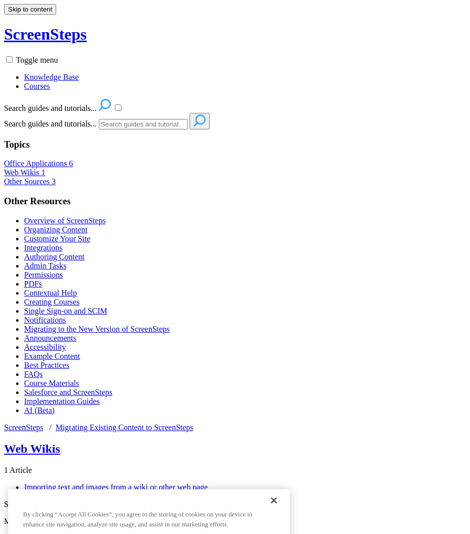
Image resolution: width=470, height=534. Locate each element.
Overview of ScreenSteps (65, 220)
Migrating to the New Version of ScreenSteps (97, 329)
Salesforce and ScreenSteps (68, 392)
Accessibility (45, 347)
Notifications (45, 320)
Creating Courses (52, 302)
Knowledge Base (51, 77)
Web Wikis (24, 172)
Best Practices (46, 365)
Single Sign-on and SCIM (65, 311)
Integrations (43, 247)
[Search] (143, 124)
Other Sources (30, 181)
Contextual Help (50, 293)
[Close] (274, 512)
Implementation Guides (62, 401)
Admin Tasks (45, 265)
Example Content (52, 356)
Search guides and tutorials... (50, 123)
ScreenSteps (23, 427)
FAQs (33, 374)
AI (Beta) (39, 410)
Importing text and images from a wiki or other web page (116, 487)
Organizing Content (55, 229)
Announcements (50, 338)
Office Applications (38, 163)
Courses (37, 86)
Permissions (43, 275)
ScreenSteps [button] (45, 34)
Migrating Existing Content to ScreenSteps (125, 427)
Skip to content (30, 9)
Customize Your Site (57, 238)
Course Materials (51, 383)
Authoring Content (54, 256)
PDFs (33, 284)
